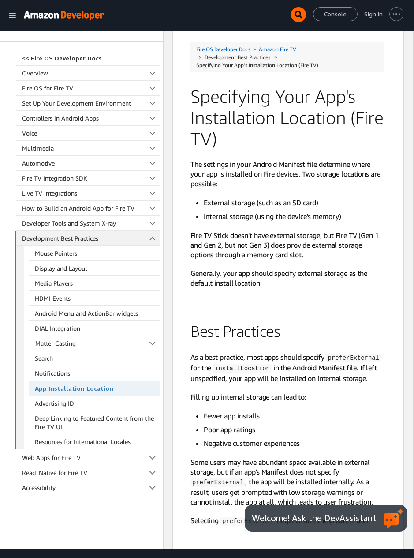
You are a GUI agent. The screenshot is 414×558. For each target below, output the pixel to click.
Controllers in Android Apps (91, 66)
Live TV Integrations (91, 141)
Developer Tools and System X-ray (91, 171)
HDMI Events (53, 246)
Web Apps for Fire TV (91, 405)
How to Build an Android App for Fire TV (91, 156)
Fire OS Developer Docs (223, 49)
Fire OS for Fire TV (91, 36)
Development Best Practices (91, 186)
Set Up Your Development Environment (91, 51)
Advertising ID (54, 351)
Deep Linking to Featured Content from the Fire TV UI (94, 370)
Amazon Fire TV (277, 49)
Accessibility (91, 435)
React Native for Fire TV (91, 420)
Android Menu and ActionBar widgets (86, 261)
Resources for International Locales (83, 389)
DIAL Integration (57, 276)
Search (44, 306)
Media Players (54, 231)
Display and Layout (61, 216)
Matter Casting (97, 291)
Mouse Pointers (56, 201)
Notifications (52, 321)
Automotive (91, 111)
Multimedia (91, 96)
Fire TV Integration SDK (91, 126)
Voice (91, 81)
